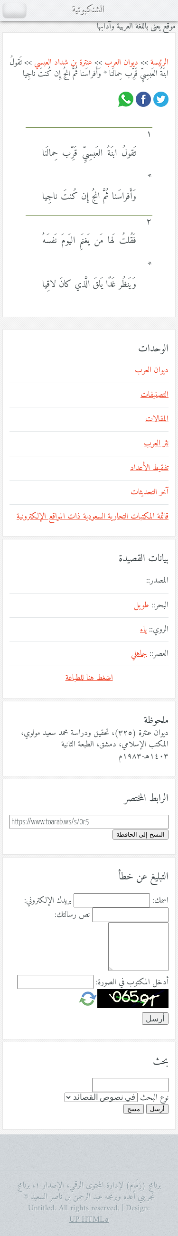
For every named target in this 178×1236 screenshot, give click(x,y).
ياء (143, 630)
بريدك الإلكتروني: (47, 901)
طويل (141, 605)
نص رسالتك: (72, 915)
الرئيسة (159, 63)
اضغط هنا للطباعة (89, 678)
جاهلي (139, 654)
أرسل (157, 1109)
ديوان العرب (121, 63)
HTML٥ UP (89, 1220)
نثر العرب (156, 443)
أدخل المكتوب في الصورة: (132, 982)
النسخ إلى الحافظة (140, 834)
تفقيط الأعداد (149, 468)
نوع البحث (154, 1098)
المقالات (157, 419)
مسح (133, 1109)
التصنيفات (155, 395)
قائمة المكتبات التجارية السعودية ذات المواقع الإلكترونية (93, 516)
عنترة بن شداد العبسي (63, 63)
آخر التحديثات (150, 492)
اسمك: (160, 901)
